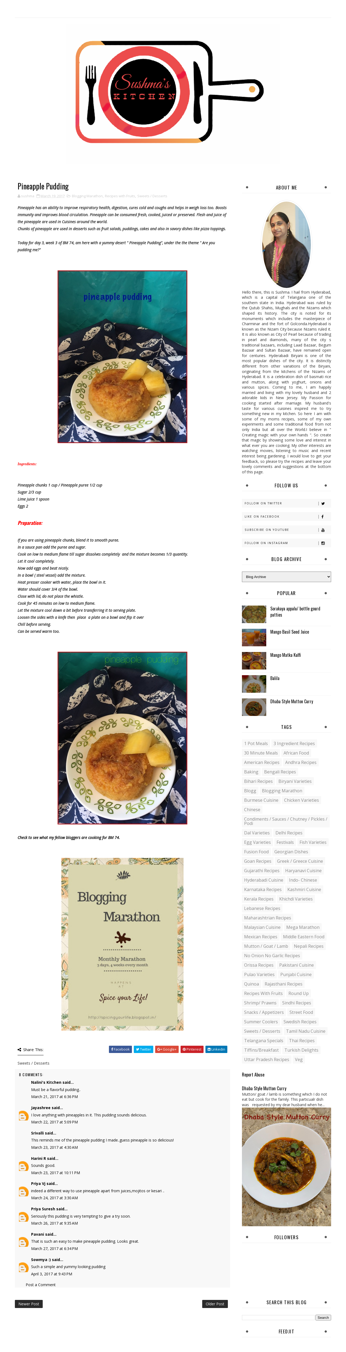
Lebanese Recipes (262, 908)
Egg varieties (257, 842)
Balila (275, 678)
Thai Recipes (302, 1041)
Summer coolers (261, 1022)
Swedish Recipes (300, 1022)
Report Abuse (253, 1074)
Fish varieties (313, 842)
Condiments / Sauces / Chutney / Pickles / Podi (285, 821)
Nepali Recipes (309, 946)
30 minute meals (261, 753)
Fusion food (256, 852)
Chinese (252, 810)
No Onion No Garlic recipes (272, 956)
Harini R (38, 1158)
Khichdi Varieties (296, 899)
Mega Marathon (303, 927)
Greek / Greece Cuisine (300, 861)
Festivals (285, 842)
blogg (250, 791)
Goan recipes (257, 861)
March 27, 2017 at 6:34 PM (54, 1248)
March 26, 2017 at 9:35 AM (54, 1223)
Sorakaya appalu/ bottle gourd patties (295, 611)
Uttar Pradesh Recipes (266, 1059)
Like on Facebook (288, 517)
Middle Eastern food (303, 937)
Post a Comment (41, 1284)
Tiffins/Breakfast (261, 1050)
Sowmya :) (41, 1259)
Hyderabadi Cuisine (263, 880)
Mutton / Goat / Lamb (266, 946)
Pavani (37, 1234)
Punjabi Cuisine (296, 974)
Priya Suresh (43, 1208)
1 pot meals (256, 743)
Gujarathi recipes (262, 871)
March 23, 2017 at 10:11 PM (55, 1172)
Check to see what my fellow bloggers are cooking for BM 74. (69, 837)
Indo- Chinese (303, 880)
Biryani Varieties (295, 781)
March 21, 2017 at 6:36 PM (54, 1096)
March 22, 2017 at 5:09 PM (54, 1122)
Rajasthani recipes (283, 984)
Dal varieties (257, 833)
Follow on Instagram (288, 543)
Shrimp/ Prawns (260, 1003)
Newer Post (28, 1303)
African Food (296, 753)
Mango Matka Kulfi (285, 655)
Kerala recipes (259, 899)
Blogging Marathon (87, 195)
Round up (298, 993)
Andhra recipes (301, 762)
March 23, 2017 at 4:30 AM (54, 1147)
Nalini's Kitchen (46, 1082)
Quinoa (251, 984)
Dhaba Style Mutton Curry (291, 701)
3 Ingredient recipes (294, 743)
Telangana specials (263, 1041)
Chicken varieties (301, 800)
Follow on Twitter (288, 503)
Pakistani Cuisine (296, 965)
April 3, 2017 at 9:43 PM (51, 1273)
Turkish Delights (301, 1050)
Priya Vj (38, 1183)
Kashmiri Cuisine (304, 889)
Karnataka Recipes (263, 889)
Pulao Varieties (259, 974)
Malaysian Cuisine (262, 927)
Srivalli (37, 1133)
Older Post (215, 1303)
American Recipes (262, 762)
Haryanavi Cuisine (303, 871)
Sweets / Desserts (152, 195)
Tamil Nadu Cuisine (305, 1031)
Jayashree (41, 1107)
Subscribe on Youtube (288, 530)
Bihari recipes (258, 781)
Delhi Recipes (288, 833)
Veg (299, 1059)
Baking (251, 772)
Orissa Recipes (259, 965)
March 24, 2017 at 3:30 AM (54, 1197)
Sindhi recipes (296, 1003)
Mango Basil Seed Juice (289, 632)
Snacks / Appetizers (264, 1012)
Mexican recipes (260, 937)
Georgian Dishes (291, 852)
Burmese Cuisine (261, 800)
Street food (301, 1012)
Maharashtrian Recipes (267, 918)
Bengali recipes (280, 772)
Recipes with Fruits (120, 195)
